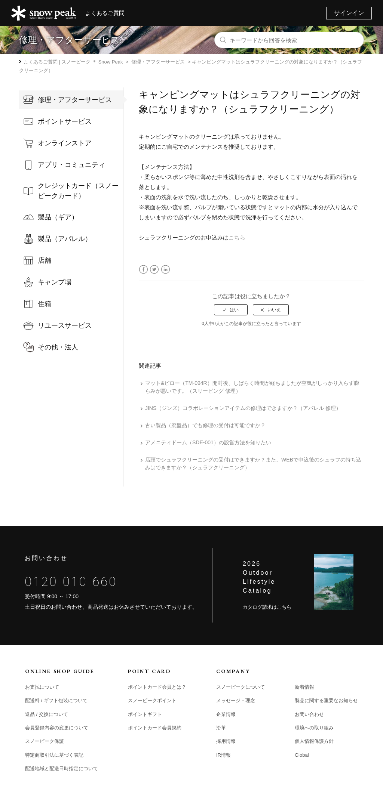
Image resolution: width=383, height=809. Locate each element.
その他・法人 (58, 347)
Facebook (143, 269)
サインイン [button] (349, 13)
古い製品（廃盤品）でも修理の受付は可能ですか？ (205, 425)
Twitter (154, 269)
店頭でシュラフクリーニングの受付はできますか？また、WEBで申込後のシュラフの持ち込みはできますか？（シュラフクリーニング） (253, 463)
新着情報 (304, 687)
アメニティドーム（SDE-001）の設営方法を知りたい (208, 442)
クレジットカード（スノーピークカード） (78, 191)
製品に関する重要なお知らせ (326, 700)
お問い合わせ (309, 714)
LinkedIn (165, 269)
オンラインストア (65, 143)
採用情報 (226, 741)
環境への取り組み (314, 728)
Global (302, 755)
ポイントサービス (65, 121)
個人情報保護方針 (314, 741)
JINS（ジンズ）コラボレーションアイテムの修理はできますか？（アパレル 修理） (243, 408)
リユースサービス (65, 325)
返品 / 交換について (46, 714)
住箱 (44, 304)
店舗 (44, 260)
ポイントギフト (145, 714)
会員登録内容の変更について (56, 728)
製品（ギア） (58, 217)
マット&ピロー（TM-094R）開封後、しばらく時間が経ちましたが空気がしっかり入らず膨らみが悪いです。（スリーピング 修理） (252, 387)
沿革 (221, 728)
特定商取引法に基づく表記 (54, 755)
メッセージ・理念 (235, 700)
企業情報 (226, 714)
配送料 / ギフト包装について (56, 700)
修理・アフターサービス (158, 62)
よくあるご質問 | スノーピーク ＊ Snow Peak (73, 62)
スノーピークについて (240, 687)
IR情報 (223, 755)
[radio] (231, 309)
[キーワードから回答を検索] (289, 40)
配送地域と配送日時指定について (61, 768)
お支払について (42, 687)
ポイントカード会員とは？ (157, 687)
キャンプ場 (54, 282)
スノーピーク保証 (44, 741)
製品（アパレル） (65, 239)
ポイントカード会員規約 (154, 728)
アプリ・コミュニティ (71, 165)
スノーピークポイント (152, 700)
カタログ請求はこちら (267, 607)
